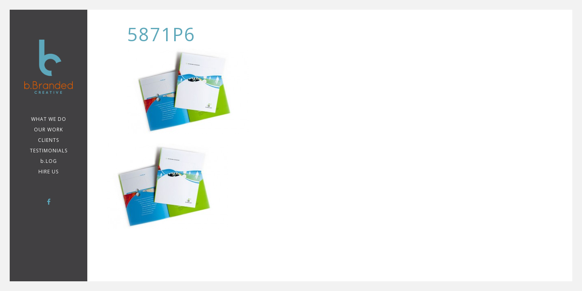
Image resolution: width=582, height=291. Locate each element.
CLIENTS (48, 140)
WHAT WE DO (48, 119)
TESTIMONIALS (48, 150)
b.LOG (48, 161)
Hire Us (48, 171)
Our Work (48, 129)
